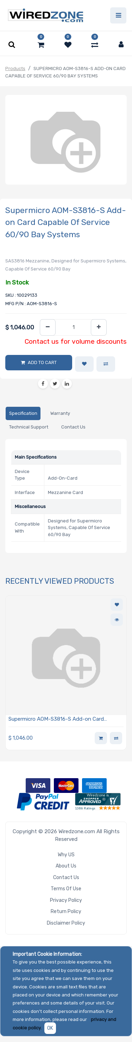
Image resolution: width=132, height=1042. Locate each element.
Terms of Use (66, 889)
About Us (66, 866)
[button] (84, 364)
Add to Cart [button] (42, 362)
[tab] (23, 413)
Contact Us (66, 877)
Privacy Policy (66, 900)
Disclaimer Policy (66, 923)
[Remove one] (48, 327)
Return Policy (66, 911)
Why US (66, 855)
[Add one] (99, 327)
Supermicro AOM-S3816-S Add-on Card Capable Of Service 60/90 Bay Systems (56, 719)
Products (15, 68)
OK (50, 1028)
